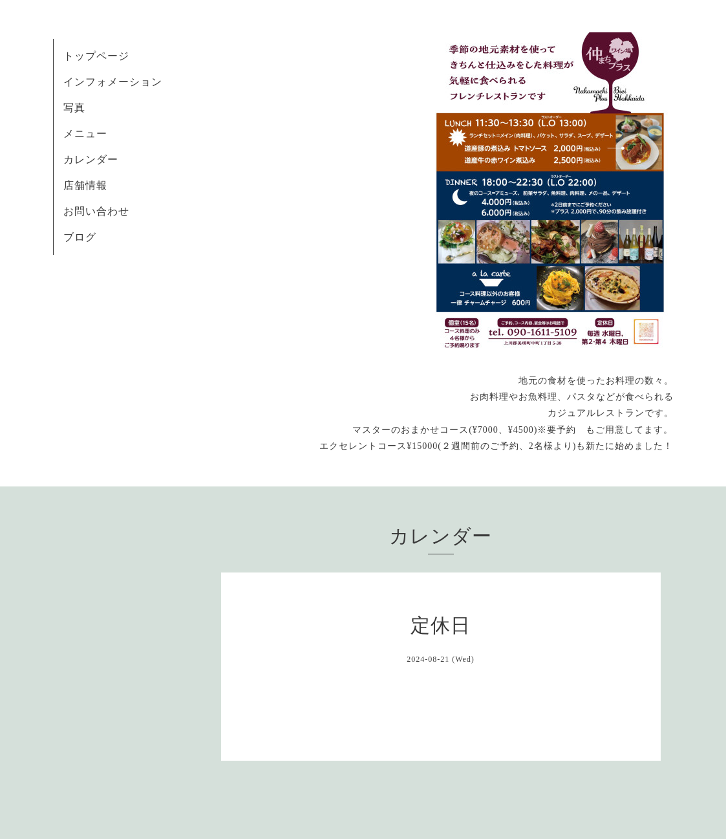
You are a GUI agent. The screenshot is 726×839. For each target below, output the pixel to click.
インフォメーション (112, 81)
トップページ (96, 55)
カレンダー (90, 159)
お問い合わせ (96, 211)
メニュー (85, 133)
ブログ (79, 237)
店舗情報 (85, 185)
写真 (74, 107)
